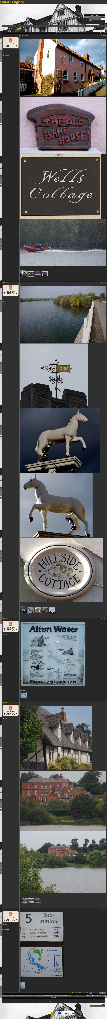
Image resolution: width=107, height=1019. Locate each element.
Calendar (68, 26)
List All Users (24, 26)
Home (9, 26)
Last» (84, 992)
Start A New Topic (97, 30)
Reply (103, 30)
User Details (53, 26)
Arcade (97, 26)
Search (38, 26)
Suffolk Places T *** (15, 28)
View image (22, 278)
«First (73, 992)
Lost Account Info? (100, 23)
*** (105, 994)
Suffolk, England (6, 28)
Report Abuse (52, 1014)
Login (103, 18)
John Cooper (5, 35)
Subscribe (103, 1004)
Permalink (103, 35)
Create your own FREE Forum (49, 1012)
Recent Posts (83, 26)
